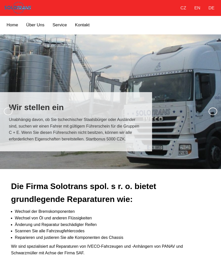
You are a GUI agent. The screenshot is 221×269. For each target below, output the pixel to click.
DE (211, 8)
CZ (183, 8)
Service (59, 25)
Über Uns (35, 25)
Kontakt (82, 25)
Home (12, 25)
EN (197, 8)
